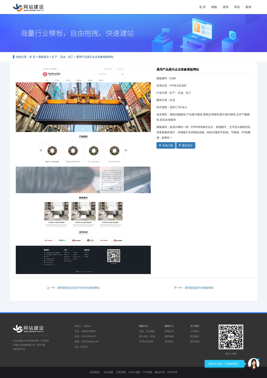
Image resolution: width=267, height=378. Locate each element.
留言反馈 (194, 341)
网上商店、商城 (147, 336)
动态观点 (169, 341)
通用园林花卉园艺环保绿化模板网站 (78, 287)
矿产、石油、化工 (62, 56)
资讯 (237, 7)
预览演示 (186, 145)
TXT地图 (147, 372)
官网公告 (169, 331)
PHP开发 (172, 372)
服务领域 (169, 336)
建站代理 (160, 372)
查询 (225, 7)
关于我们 (194, 326)
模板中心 (143, 326)
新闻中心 (169, 326)
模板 (214, 7)
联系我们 (194, 336)
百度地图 (121, 372)
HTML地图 (134, 372)
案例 (248, 7)
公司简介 (194, 331)
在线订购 (166, 145)
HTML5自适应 (146, 341)
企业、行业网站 (147, 331)
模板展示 (43, 56)
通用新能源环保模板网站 (199, 287)
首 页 (202, 7)
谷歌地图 (108, 372)
